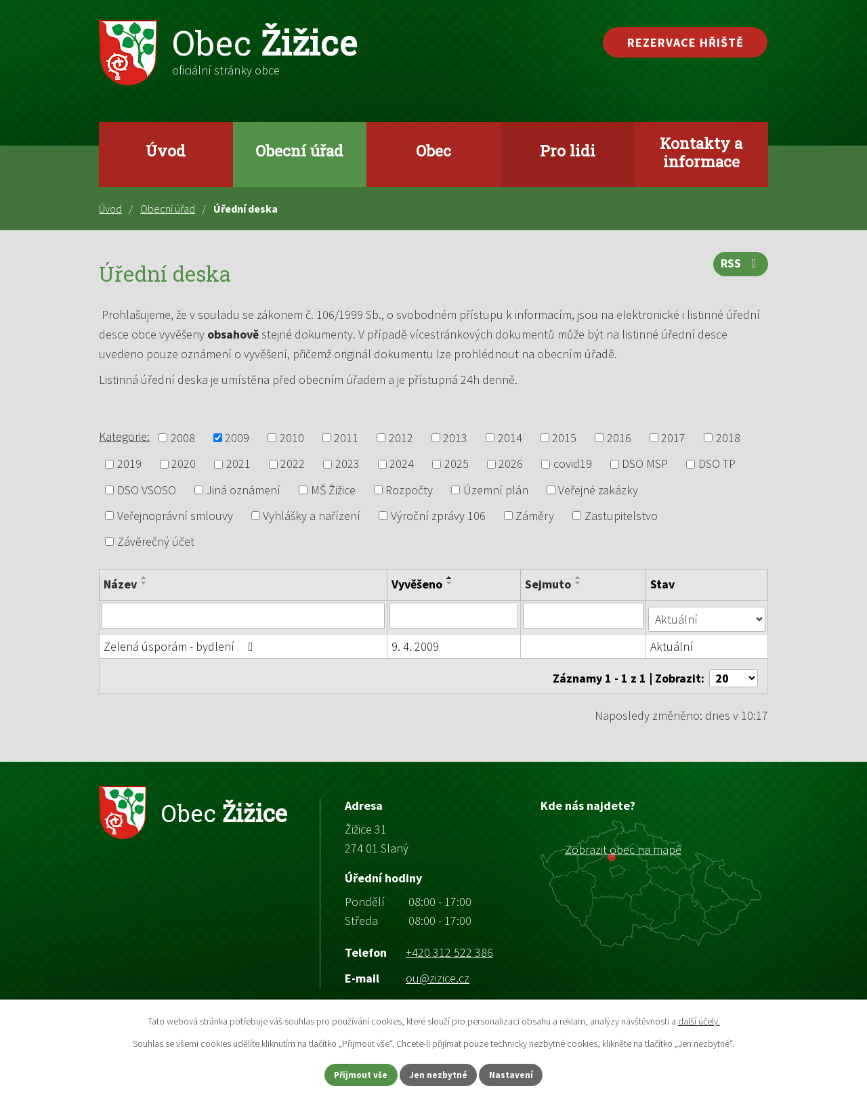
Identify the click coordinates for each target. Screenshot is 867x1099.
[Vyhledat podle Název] (243, 615)
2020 (183, 464)
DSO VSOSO (146, 490)
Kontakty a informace (701, 152)
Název (120, 584)
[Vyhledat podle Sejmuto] (584, 615)
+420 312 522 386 (449, 945)
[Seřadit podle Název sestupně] (144, 583)
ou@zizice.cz (437, 970)
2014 (510, 438)
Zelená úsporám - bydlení (181, 643)
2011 (346, 438)
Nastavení (522, 1074)
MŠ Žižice (333, 490)
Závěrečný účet (155, 541)
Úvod (166, 150)
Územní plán (495, 490)
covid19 (572, 464)
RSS (740, 267)
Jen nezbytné (439, 1074)
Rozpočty (409, 490)
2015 (564, 438)
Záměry (534, 515)
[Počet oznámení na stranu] (733, 671)
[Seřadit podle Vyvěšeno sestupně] (450, 583)
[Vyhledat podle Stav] (707, 615)
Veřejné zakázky (598, 490)
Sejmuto (549, 584)
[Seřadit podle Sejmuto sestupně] (579, 583)
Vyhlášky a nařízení (311, 515)
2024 (401, 464)
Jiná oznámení (243, 490)
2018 (728, 438)
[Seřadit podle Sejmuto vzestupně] (579, 577)
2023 (347, 464)
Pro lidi (567, 150)
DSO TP (717, 464)
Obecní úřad (299, 150)
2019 (129, 464)
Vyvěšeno (417, 584)
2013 (455, 438)
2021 (238, 464)
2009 (237, 438)
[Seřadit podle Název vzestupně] (144, 577)
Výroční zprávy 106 (438, 515)
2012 (401, 438)
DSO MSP (645, 464)
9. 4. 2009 (416, 643)
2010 (292, 438)
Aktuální (673, 643)
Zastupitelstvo (621, 515)
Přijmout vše (351, 1074)
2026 (511, 464)
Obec (433, 150)
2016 (619, 438)
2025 (456, 464)
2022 (292, 464)
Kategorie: (124, 436)
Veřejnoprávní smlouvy (175, 515)
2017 (673, 438)
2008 (183, 438)
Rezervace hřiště (685, 42)
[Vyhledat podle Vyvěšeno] (455, 615)
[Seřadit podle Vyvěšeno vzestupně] (450, 577)
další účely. (699, 1020)
